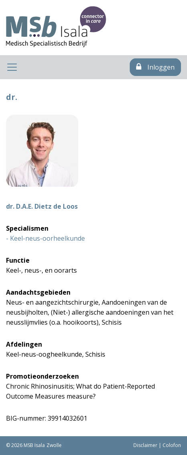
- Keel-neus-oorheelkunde (45, 238)
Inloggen (155, 67)
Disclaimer (145, 445)
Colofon (172, 445)
